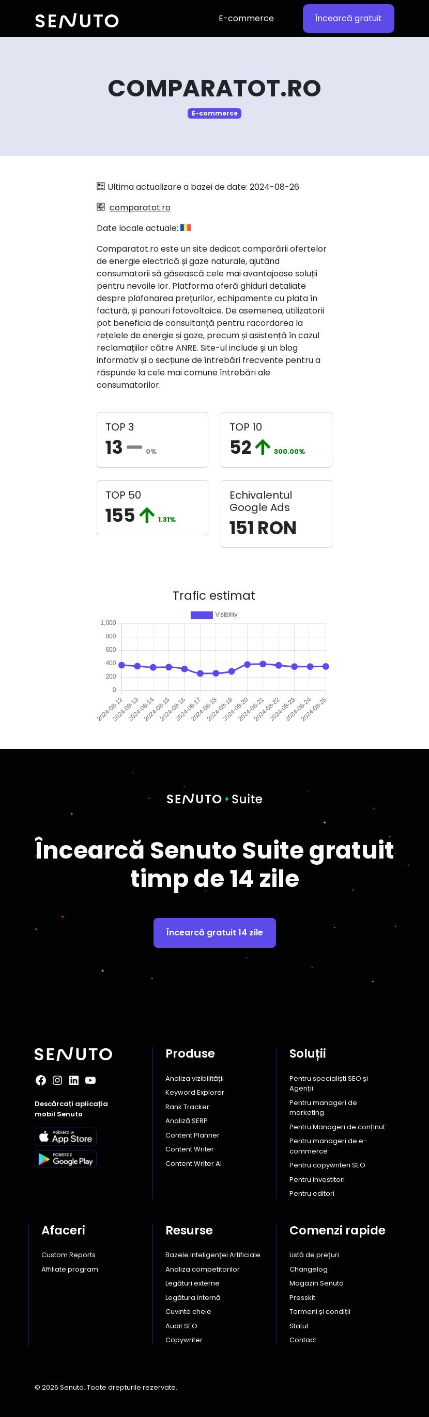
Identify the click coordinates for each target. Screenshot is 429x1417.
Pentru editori (311, 1193)
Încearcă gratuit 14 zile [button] (214, 932)
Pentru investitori (317, 1179)
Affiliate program (69, 1269)
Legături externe (192, 1283)
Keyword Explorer (194, 1092)
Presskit (302, 1298)
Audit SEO (181, 1326)
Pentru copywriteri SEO (327, 1165)
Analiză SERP (186, 1121)
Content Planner (192, 1135)
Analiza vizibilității (194, 1078)
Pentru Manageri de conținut (337, 1127)
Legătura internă (193, 1298)
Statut (299, 1326)
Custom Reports (68, 1255)
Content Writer (189, 1149)
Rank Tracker (187, 1107)
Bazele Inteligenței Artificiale (213, 1255)
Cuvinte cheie (188, 1311)
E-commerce (246, 18)
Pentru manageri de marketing (323, 1108)
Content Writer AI (193, 1163)
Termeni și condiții (319, 1311)
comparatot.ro (140, 207)
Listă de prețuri (314, 1255)
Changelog (308, 1269)
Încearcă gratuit (348, 18)
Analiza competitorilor (202, 1269)
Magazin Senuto (316, 1283)
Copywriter (184, 1340)
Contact (302, 1340)
